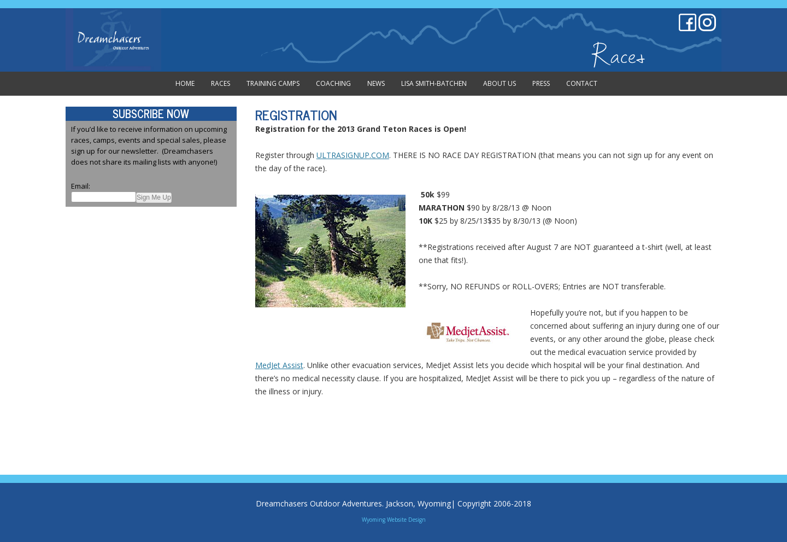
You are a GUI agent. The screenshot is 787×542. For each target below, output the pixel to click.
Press (541, 83)
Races (220, 83)
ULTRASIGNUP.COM (352, 155)
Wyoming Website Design (394, 519)
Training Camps (272, 83)
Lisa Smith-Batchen (434, 83)
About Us (499, 83)
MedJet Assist (279, 365)
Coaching (333, 83)
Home (185, 83)
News (376, 83)
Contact (581, 83)
